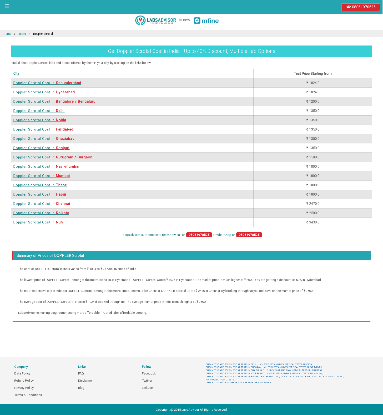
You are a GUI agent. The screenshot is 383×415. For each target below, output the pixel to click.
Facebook (149, 373)
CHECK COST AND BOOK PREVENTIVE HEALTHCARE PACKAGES (238, 382)
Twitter (147, 380)
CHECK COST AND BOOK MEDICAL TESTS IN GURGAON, (234, 367)
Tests (22, 33)
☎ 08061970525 (361, 7)
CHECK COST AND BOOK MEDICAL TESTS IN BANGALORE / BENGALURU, (243, 376)
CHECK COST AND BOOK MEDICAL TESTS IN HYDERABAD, (235, 373)
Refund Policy (24, 380)
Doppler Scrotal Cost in (47, 83)
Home (7, 33)
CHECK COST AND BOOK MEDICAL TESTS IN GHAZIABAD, (235, 370)
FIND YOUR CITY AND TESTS (220, 379)
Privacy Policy (24, 388)
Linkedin (148, 388)
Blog (81, 388)
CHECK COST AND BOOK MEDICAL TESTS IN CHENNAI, (295, 373)
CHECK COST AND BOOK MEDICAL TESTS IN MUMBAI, (294, 370)
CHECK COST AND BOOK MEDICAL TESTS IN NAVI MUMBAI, (312, 376)
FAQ (81, 373)
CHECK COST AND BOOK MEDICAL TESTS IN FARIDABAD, (293, 367)
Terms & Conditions (28, 395)
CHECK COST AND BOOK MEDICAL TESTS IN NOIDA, (286, 364)
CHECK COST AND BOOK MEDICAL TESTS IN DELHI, (231, 364)
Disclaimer (85, 380)
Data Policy (22, 373)
